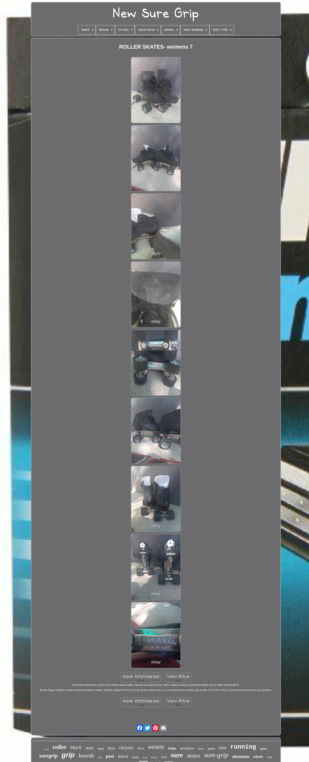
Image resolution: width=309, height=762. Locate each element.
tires (141, 748)
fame (201, 748)
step (100, 757)
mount (154, 757)
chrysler (126, 747)
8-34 (145, 757)
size (222, 747)
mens (101, 748)
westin (156, 746)
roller (59, 747)
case (270, 757)
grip (67, 755)
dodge (172, 748)
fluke (111, 748)
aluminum (240, 756)
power (211, 748)
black (75, 747)
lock (164, 757)
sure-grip (216, 755)
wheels (258, 757)
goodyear (187, 748)
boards (86, 755)
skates (193, 756)
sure (177, 755)
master (135, 757)
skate (89, 747)
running (243, 746)
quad (47, 749)
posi (110, 756)
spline (263, 748)
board (123, 756)
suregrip (48, 756)
